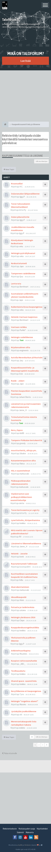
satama (23, 610)
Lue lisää (25, 60)
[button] (46, 745)
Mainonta (30, 832)
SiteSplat (27, 845)
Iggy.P (22, 196)
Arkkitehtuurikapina (20, 650)
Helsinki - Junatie (19, 553)
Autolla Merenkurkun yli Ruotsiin (26, 357)
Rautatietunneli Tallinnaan (24, 563)
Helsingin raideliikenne (22, 337)
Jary (21, 360)
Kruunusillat (17, 183)
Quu (21, 276)
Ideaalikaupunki (18, 597)
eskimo (22, 728)
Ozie (21, 373)
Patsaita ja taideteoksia (22, 607)
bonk (22, 556)
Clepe (22, 620)
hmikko (23, 523)
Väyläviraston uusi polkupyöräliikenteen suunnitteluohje (21, 496)
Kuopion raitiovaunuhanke (24, 660)
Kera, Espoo (17, 430)
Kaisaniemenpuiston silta (23, 460)
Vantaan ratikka (19, 327)
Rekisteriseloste (10, 828)
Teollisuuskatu (18, 670)
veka (21, 246)
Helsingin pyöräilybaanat (23, 253)
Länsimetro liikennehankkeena (26, 543)
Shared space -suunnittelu (24, 681)
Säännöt (20, 832)
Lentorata (16, 283)
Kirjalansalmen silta (20, 347)
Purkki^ (23, 330)
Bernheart (24, 286)
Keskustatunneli (19, 263)
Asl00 (22, 433)
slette (21, 503)
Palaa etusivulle (9, 753)
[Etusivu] (5, 124)
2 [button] (38, 745)
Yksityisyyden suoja (26, 828)
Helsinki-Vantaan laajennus (24, 317)
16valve (23, 453)
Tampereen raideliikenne (23, 273)
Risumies (23, 653)
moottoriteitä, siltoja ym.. (24, 450)
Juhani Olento (25, 397)
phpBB (19, 845)
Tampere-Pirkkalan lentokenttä (26, 440)
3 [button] (42, 745)
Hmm (22, 600)
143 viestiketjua (41, 161)
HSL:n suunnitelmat (20, 470)
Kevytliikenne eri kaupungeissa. (26, 691)
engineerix (24, 350)
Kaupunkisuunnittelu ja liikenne (22, 155)
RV (20, 536)
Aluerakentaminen (20, 587)
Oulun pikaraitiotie (20, 217)
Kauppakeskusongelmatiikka (25, 627)
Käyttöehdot (42, 828)
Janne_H (23, 410)
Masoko (23, 704)
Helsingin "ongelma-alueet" (24, 701)
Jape (22, 266)
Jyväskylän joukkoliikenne (23, 711)
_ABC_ (22, 664)
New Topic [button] (9, 169)
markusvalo (24, 473)
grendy (23, 443)
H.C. (21, 186)
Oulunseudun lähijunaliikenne (25, 193)
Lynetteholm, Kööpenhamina (25, 520)
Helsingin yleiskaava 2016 (23, 617)
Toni (22, 340)
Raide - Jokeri (17, 380)
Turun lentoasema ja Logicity (25, 510)
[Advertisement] (25, 96)
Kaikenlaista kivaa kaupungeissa (26, 306)
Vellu (21, 580)
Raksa (22, 463)
